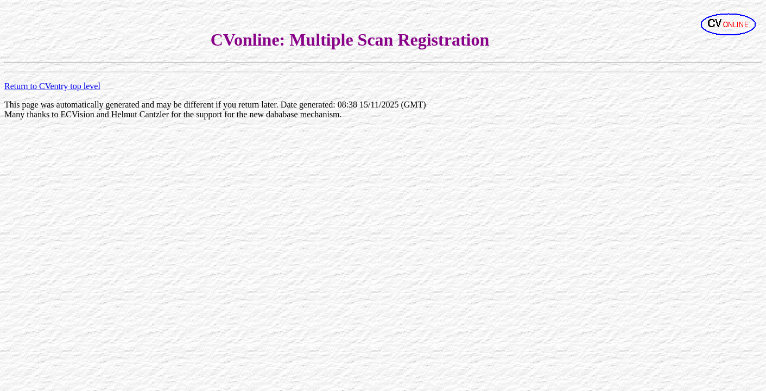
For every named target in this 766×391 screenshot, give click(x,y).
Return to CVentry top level (52, 86)
